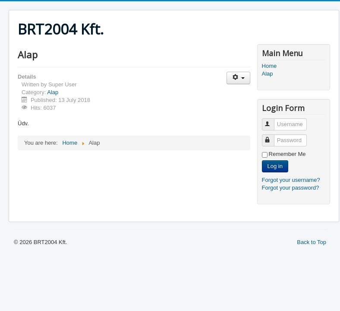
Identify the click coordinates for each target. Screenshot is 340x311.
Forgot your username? (291, 180)
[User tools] (238, 78)
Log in (275, 166)
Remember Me (287, 154)
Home (269, 66)
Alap (52, 92)
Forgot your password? (290, 187)
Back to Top (311, 242)
